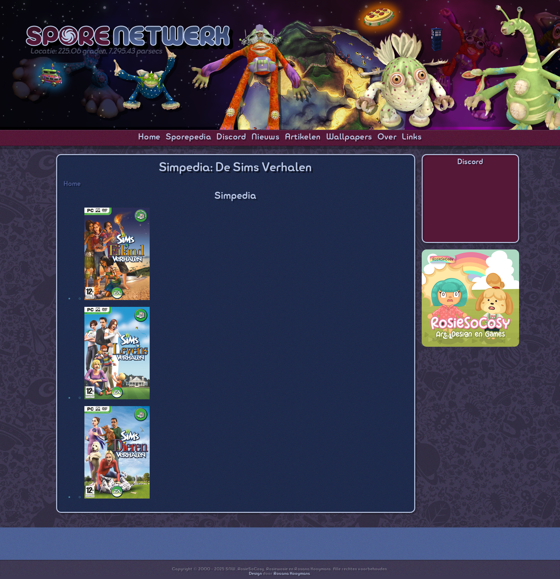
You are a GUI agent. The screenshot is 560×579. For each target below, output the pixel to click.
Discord (231, 137)
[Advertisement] (470, 393)
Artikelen (303, 137)
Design (255, 574)
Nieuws (266, 137)
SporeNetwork (129, 37)
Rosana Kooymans (292, 574)
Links (412, 137)
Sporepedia (188, 137)
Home (149, 137)
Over (387, 137)
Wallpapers (349, 137)
